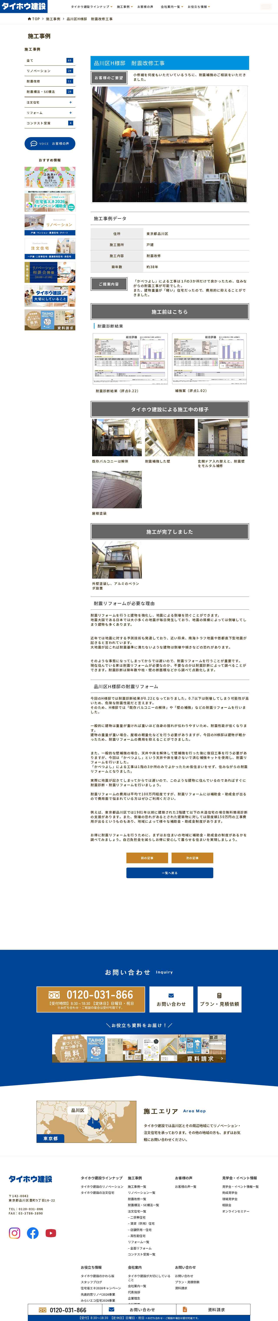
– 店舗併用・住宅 (140, 1230)
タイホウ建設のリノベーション (102, 1186)
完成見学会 (229, 1193)
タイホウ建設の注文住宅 (97, 1193)
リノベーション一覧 (141, 1193)
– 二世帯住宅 (137, 1217)
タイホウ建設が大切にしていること (149, 1278)
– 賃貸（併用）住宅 (141, 1223)
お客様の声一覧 (185, 1186)
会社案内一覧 (137, 1286)
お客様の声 (145, 7)
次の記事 (192, 858)
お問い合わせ (184, 1276)
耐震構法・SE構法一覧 (143, 1205)
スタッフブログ (91, 1282)
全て (50, 60)
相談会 (226, 1205)
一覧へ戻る (170, 873)
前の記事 (147, 858)
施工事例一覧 (137, 1186)
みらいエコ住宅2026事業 (98, 1300)
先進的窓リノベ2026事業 (98, 1294)
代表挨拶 (134, 1292)
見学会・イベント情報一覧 (240, 1186)
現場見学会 (229, 1199)
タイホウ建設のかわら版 (97, 1276)
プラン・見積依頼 (187, 1282)
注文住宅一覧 (137, 1211)
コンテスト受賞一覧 (141, 1254)
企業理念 (134, 1298)
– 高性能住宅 (137, 1236)
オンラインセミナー (236, 1211)
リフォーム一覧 (138, 1242)
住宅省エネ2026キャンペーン (101, 1288)
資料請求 (181, 1288)
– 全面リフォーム (140, 1248)
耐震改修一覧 (137, 1199)
